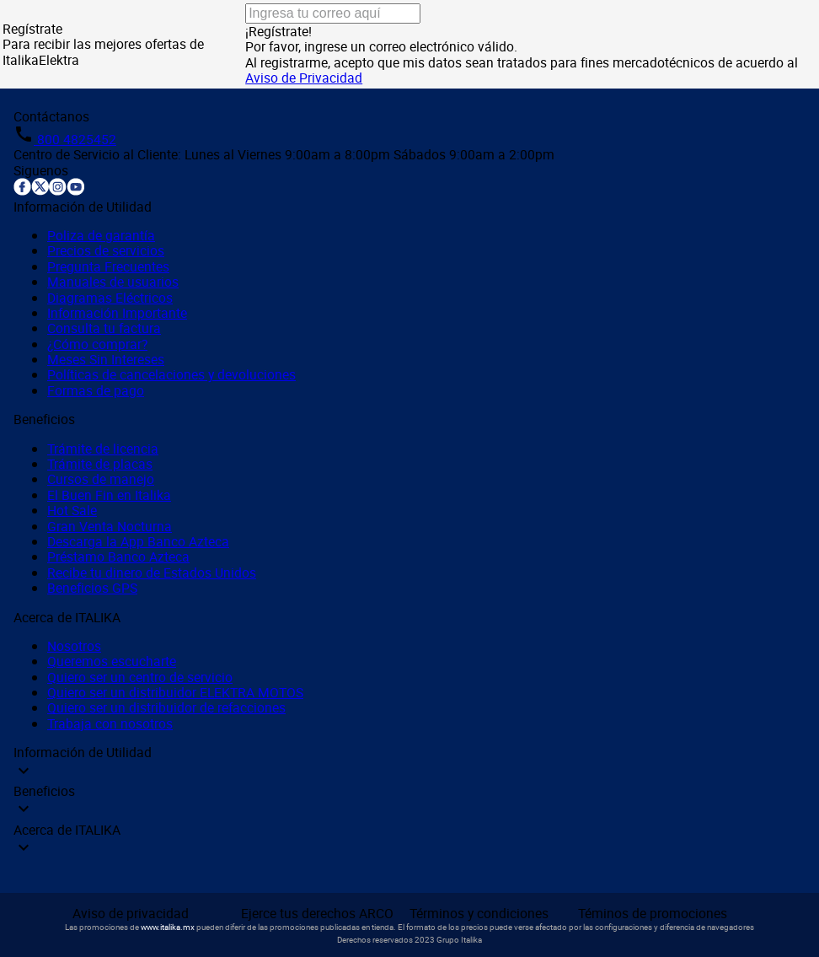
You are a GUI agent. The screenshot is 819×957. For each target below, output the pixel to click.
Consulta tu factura (104, 328)
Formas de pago (95, 390)
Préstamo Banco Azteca (118, 556)
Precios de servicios (105, 250)
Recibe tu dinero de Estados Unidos (151, 572)
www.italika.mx (168, 927)
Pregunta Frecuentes (108, 266)
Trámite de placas (100, 463)
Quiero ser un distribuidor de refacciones (166, 707)
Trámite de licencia (102, 448)
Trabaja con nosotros (110, 723)
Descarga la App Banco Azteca (138, 541)
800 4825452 (75, 139)
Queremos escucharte (111, 661)
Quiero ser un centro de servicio (140, 677)
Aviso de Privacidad (303, 77)
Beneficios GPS (92, 587)
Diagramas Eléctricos (110, 297)
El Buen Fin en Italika (109, 495)
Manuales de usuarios (113, 281)
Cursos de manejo (100, 479)
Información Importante (117, 313)
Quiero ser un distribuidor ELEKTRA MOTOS (175, 692)
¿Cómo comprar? (97, 344)
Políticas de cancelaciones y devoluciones (171, 374)
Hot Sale (72, 510)
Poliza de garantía (101, 235)
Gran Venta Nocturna (109, 526)
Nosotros (74, 646)
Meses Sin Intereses (105, 359)
